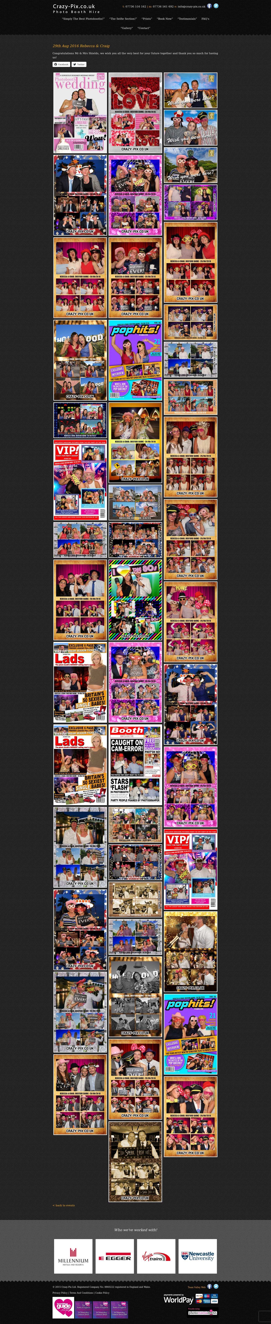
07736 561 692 (163, 6)
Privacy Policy (60, 1292)
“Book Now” (165, 18)
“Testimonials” (187, 18)
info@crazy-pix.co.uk (191, 6)
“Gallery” (127, 28)
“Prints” (147, 18)
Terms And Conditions (81, 1292)
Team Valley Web (197, 1287)
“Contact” (143, 28)
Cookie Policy (102, 1292)
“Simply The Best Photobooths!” (83, 18)
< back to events (64, 1205)
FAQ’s (205, 18)
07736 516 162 (135, 6)
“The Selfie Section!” (123, 18)
